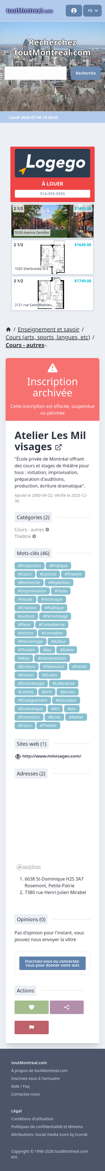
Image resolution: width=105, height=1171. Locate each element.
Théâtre (25, 536)
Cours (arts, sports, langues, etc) (48, 337)
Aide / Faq (20, 1086)
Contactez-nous (25, 1094)
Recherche (86, 73)
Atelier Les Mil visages (50, 440)
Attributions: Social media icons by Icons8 (49, 1134)
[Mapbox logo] (28, 867)
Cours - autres (26, 345)
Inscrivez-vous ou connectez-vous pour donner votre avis (52, 963)
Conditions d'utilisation (32, 1118)
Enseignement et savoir (48, 329)
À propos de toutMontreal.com (39, 1070)
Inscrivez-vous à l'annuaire (35, 1078)
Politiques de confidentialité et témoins (47, 1126)
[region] (52, 827)
